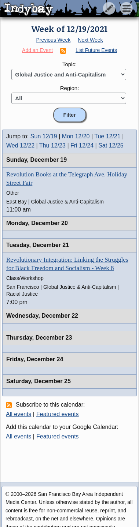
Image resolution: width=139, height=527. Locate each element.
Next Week (90, 40)
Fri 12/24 (82, 145)
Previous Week (53, 40)
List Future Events (96, 50)
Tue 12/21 (107, 136)
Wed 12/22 (20, 145)
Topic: (69, 64)
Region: (69, 88)
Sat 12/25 (111, 145)
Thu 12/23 (52, 145)
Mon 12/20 (76, 136)
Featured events (57, 414)
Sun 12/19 (43, 136)
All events (18, 414)
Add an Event (37, 50)
